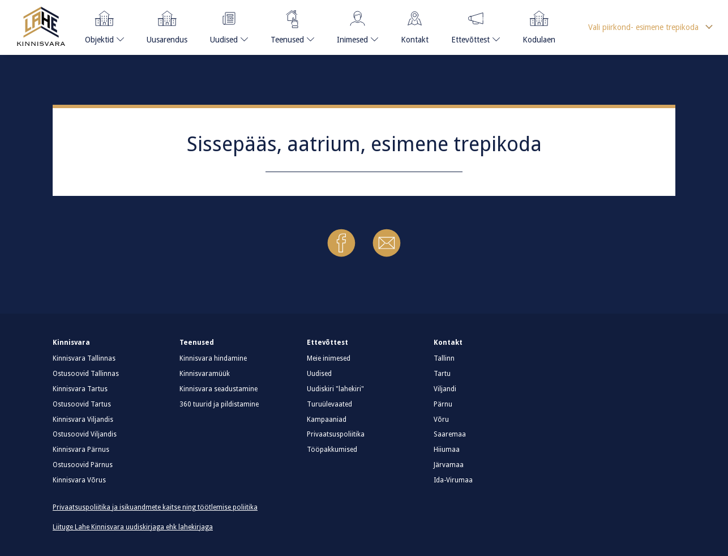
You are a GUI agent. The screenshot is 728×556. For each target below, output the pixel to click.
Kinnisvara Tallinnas (84, 358)
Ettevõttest (470, 25)
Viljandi (445, 389)
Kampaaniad (326, 420)
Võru (441, 420)
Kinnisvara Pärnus (81, 450)
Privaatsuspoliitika (336, 434)
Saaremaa (450, 434)
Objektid (101, 25)
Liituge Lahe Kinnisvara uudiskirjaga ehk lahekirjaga (133, 527)
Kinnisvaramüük (204, 374)
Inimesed (353, 25)
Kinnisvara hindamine (213, 358)
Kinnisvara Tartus (80, 389)
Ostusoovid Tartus (82, 404)
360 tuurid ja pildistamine (219, 404)
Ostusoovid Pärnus (83, 465)
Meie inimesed (328, 358)
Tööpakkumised (332, 450)
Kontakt (415, 25)
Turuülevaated (329, 404)
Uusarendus (167, 25)
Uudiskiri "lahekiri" (335, 389)
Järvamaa (449, 465)
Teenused (288, 25)
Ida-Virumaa (453, 480)
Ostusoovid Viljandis (85, 434)
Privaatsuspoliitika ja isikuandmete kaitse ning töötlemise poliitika (155, 507)
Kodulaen (539, 25)
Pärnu (443, 404)
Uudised (226, 25)
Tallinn (444, 358)
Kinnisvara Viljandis (83, 420)
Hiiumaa (447, 450)
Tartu (442, 374)
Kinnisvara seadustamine (218, 389)
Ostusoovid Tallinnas (86, 374)
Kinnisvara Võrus (79, 480)
